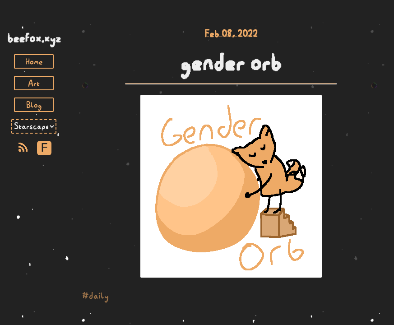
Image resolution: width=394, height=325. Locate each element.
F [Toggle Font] (44, 148)
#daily (95, 296)
